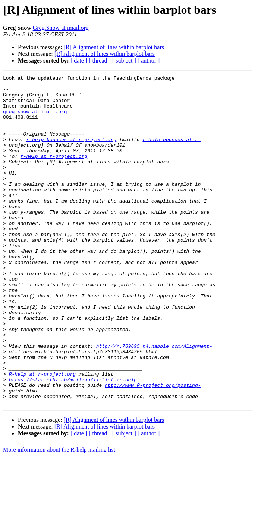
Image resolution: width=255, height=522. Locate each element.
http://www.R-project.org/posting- (153, 447)
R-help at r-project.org (42, 434)
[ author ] (149, 60)
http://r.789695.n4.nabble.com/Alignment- (154, 400)
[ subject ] (124, 60)
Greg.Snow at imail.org (61, 28)
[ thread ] (100, 60)
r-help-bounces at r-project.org (71, 152)
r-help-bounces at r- (171, 152)
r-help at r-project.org (54, 172)
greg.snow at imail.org (35, 119)
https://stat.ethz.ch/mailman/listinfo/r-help (73, 440)
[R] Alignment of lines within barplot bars (114, 47)
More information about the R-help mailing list (59, 515)
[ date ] (78, 60)
